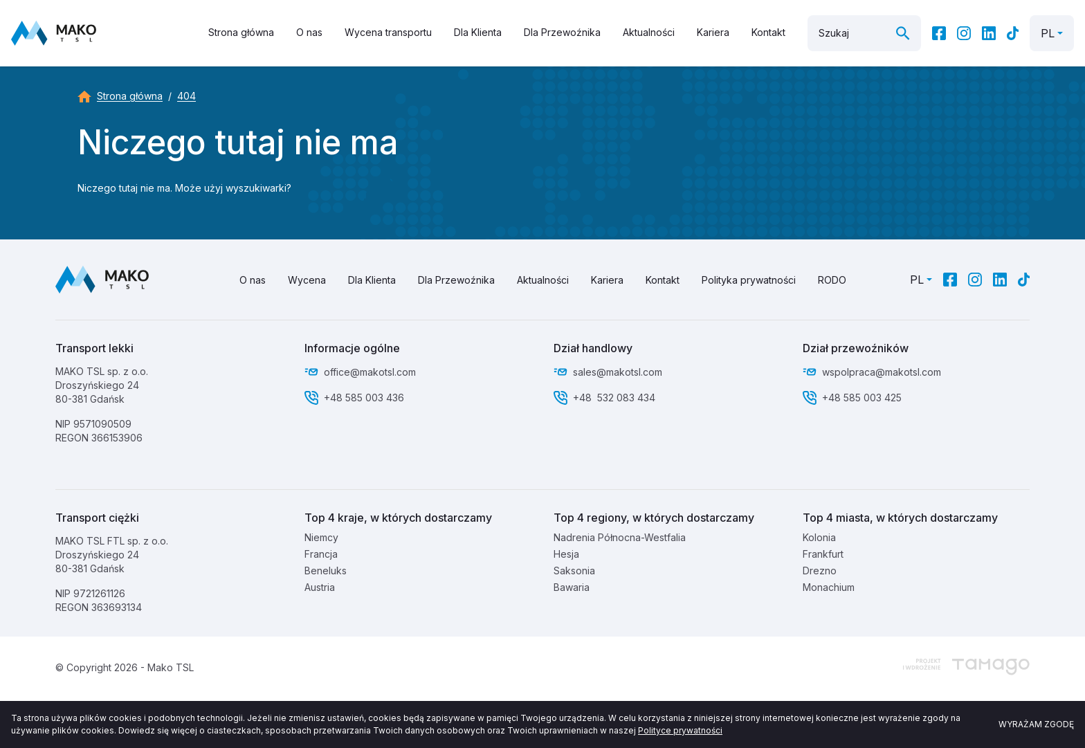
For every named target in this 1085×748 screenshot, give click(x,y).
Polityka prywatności (749, 280)
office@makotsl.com (370, 372)
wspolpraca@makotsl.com (881, 372)
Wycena (307, 280)
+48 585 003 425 (863, 397)
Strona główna (241, 32)
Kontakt (768, 32)
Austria (319, 587)
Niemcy (321, 537)
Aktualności (649, 32)
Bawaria (572, 587)
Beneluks (325, 570)
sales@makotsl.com (617, 372)
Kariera (713, 32)
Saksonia (574, 570)
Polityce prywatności (680, 730)
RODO (832, 280)
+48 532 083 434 (614, 397)
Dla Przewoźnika (562, 32)
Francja (321, 554)
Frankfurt (823, 554)
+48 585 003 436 (364, 397)
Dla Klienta (478, 32)
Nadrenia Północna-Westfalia (620, 537)
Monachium (829, 587)
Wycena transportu (388, 32)
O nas (309, 32)
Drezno (820, 570)
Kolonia (819, 537)
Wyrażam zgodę (1036, 724)
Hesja (566, 554)
